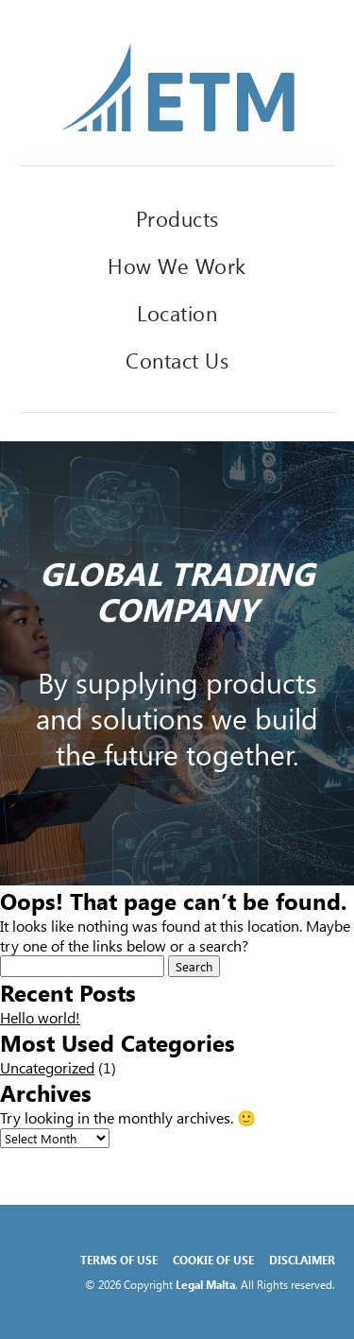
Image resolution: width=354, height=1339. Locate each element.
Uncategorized (47, 1067)
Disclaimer (302, 1259)
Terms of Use (119, 1259)
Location (177, 313)
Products (177, 218)
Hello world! (40, 1017)
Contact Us (177, 360)
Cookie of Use (213, 1259)
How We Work (177, 265)
